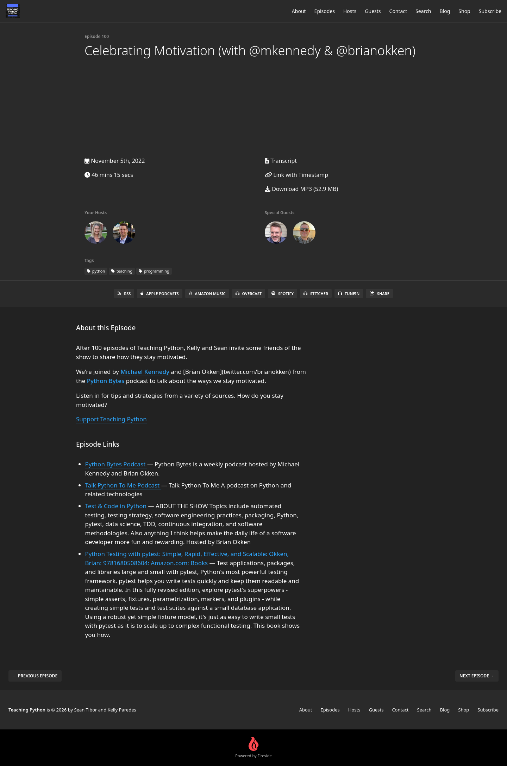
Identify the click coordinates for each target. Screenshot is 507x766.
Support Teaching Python (111, 419)
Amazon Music (207, 293)
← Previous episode (35, 676)
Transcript (281, 161)
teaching (121, 271)
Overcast (249, 293)
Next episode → (476, 676)
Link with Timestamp (296, 175)
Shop (464, 11)
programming (154, 271)
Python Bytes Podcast (116, 464)
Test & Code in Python (116, 506)
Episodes (324, 11)
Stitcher (315, 293)
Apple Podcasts (159, 293)
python (96, 271)
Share (379, 293)
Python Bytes (106, 381)
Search (423, 11)
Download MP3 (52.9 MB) (301, 189)
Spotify (282, 293)
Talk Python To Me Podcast (123, 485)
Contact (398, 11)
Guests (373, 11)
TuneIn (348, 293)
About (299, 11)
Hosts (349, 11)
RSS (124, 293)
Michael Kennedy (144, 372)
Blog (445, 11)
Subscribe (490, 11)
